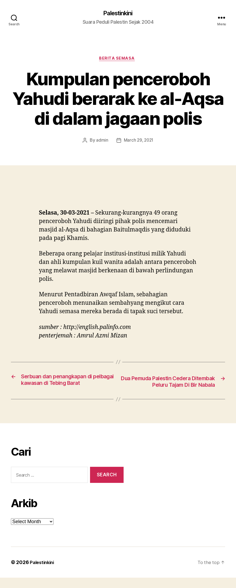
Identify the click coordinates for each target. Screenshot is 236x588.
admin (101, 142)
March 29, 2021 (138, 142)
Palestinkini (118, 13)
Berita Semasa (118, 59)
